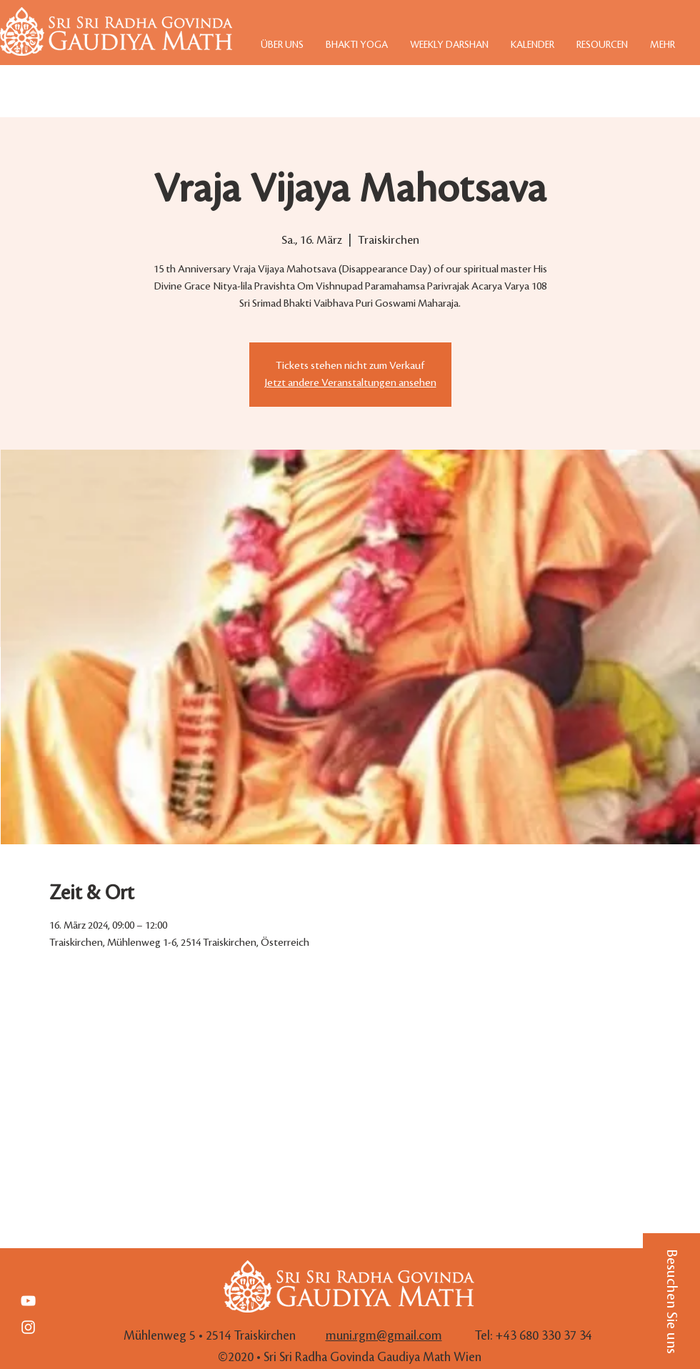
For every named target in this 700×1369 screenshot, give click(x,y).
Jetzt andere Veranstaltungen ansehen (350, 383)
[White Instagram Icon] (28, 1327)
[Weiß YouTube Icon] (28, 1301)
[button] (671, 1301)
